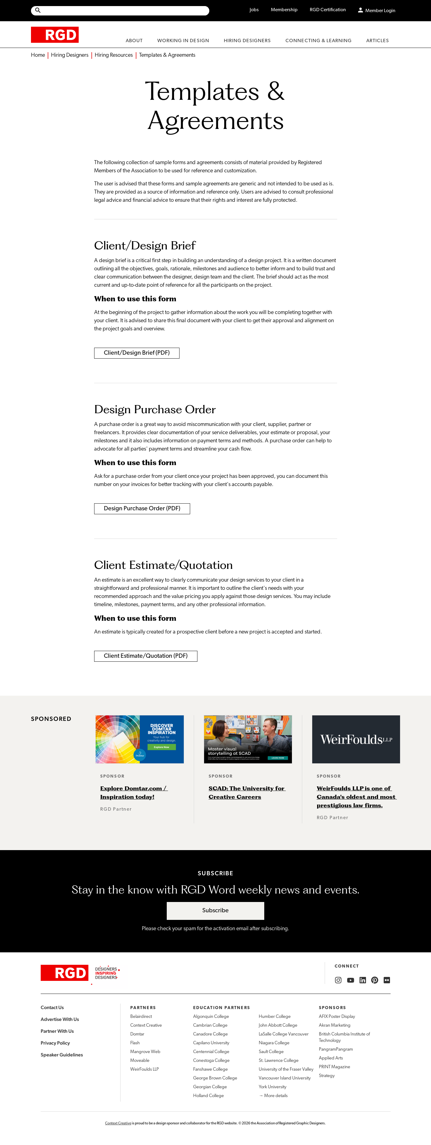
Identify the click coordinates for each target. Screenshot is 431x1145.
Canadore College (210, 1034)
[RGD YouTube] (350, 980)
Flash (135, 1043)
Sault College (271, 1052)
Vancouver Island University (285, 1078)
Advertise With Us (60, 1019)
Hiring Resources (114, 55)
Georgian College (210, 1087)
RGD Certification (328, 10)
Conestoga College (211, 1061)
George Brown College (215, 1078)
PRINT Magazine (334, 1067)
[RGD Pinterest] (374, 980)
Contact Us (52, 1007)
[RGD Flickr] (387, 980)
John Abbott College (278, 1025)
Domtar (137, 1034)
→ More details (273, 1096)
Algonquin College (211, 1017)
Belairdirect (141, 1017)
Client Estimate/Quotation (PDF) (146, 656)
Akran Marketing (335, 1025)
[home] (55, 34)
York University (272, 1087)
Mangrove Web (145, 1052)
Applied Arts (331, 1058)
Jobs (254, 10)
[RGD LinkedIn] (362, 980)
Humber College (275, 1017)
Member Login (380, 10)
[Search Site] (126, 10)
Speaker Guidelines (62, 1055)
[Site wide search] (120, 10)
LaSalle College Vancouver (284, 1034)
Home (38, 55)
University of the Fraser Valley (286, 1069)
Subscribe (215, 911)
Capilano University (211, 1043)
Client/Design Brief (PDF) (137, 353)
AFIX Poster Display (337, 1017)
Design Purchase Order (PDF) (142, 509)
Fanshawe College (210, 1069)
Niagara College (274, 1043)
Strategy (327, 1076)
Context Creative (146, 1025)
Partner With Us (57, 1031)
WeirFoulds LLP (144, 1069)
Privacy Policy (55, 1043)
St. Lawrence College (279, 1061)
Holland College (208, 1096)
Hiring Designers (69, 55)
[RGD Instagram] (338, 980)
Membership (284, 10)
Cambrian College (210, 1025)
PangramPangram (336, 1049)
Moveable (139, 1061)
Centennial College (211, 1052)
